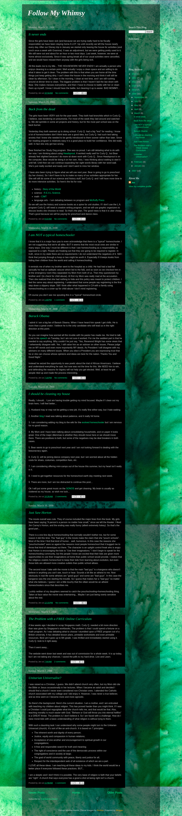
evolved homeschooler (93, 422)
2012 (134, 78)
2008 (134, 94)
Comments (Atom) (49, 799)
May (136, 105)
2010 (134, 86)
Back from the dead (42, 109)
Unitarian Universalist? (45, 678)
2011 (134, 82)
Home (76, 792)
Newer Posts (36, 792)
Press (97, 200)
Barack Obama (39, 316)
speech (43, 338)
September (139, 97)
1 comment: (60, 300)
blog (42, 416)
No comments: (62, 93)
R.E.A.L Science (52, 193)
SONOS (70, 488)
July (136, 101)
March (137, 113)
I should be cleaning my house (49, 394)
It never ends (37, 34)
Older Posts (114, 792)
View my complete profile (140, 186)
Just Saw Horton (40, 512)
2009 (134, 90)
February (138, 162)
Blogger (119, 810)
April (136, 109)
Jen (133, 182)
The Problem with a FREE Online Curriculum (60, 619)
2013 (134, 74)
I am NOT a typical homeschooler (52, 235)
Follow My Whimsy (56, 13)
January (138, 166)
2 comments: (61, 496)
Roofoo (100, 810)
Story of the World (52, 189)
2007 (134, 171)
